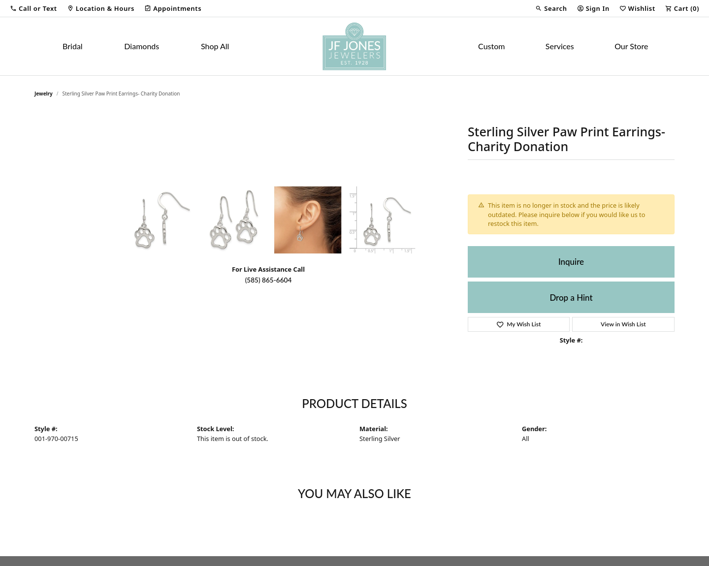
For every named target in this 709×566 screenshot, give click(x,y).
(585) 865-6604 (268, 280)
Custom (491, 46)
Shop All (215, 46)
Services (560, 46)
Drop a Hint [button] (570, 297)
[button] (33, 8)
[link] (100, 8)
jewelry (43, 93)
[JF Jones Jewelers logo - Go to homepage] (354, 46)
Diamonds (141, 46)
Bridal (73, 46)
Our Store (631, 46)
